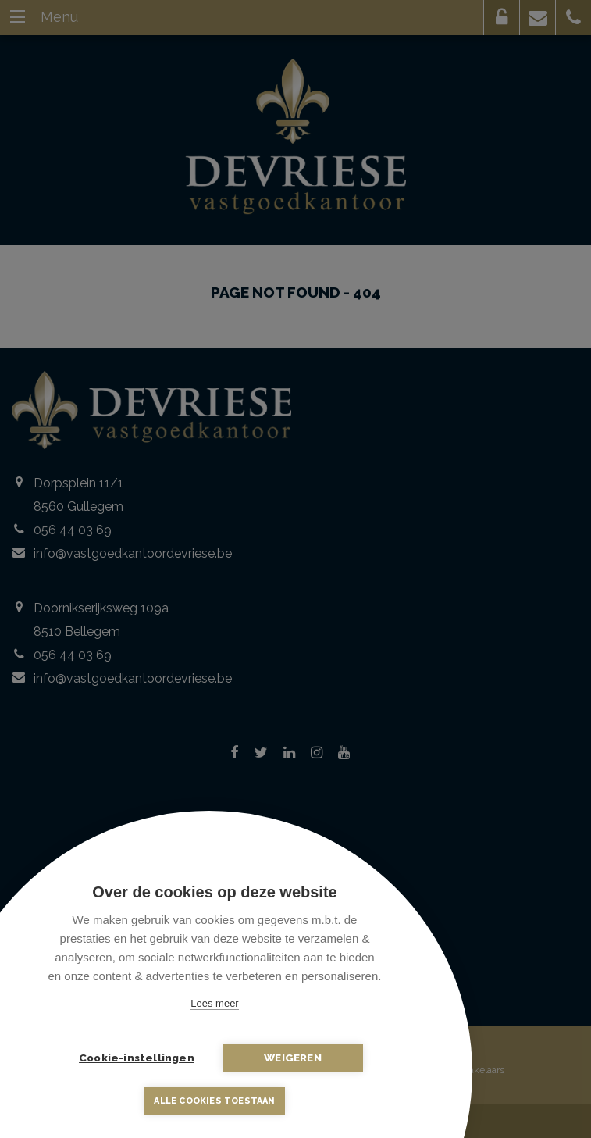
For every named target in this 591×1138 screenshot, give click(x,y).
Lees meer (214, 1003)
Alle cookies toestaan (214, 1101)
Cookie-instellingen (136, 1057)
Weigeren (293, 1057)
